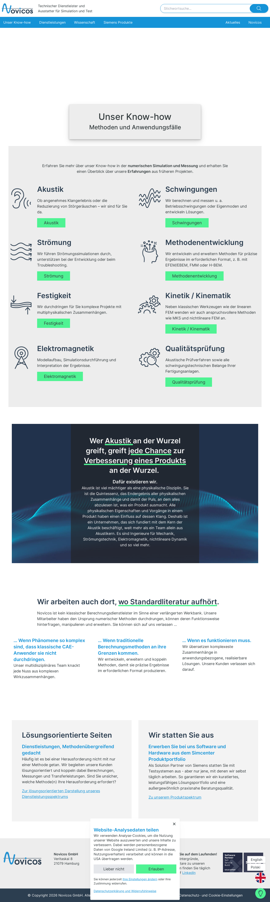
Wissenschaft (84, 22)
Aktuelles (232, 22)
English (256, 859)
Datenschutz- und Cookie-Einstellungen (211, 895)
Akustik (51, 222)
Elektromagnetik (60, 376)
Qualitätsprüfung (188, 382)
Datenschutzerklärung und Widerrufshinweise (125, 891)
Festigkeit (53, 323)
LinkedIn (189, 873)
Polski (255, 867)
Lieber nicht (113, 869)
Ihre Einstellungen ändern (140, 879)
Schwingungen (187, 222)
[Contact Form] (260, 893)
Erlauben (156, 869)
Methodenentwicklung (194, 276)
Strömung (53, 276)
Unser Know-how (17, 22)
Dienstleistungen (52, 22)
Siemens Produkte (118, 22)
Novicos (255, 22)
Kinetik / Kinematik (191, 328)
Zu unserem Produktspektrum (174, 797)
